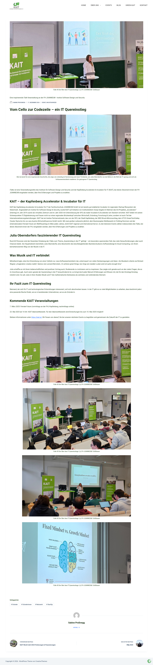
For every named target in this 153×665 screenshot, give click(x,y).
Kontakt (144, 5)
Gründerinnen (26, 604)
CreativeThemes (41, 661)
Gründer (14, 604)
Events (109, 5)
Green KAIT (130, 5)
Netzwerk (39, 604)
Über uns (96, 5)
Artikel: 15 (76, 627)
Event (44, 102)
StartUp (49, 604)
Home (83, 5)
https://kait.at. (36, 317)
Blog (119, 5)
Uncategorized (51, 102)
